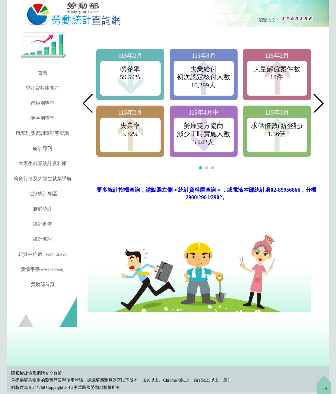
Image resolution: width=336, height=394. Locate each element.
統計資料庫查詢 (42, 87)
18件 (276, 77)
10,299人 (203, 85)
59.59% (130, 77)
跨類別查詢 (42, 103)
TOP (323, 388)
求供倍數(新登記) (276, 125)
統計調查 (42, 223)
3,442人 (203, 142)
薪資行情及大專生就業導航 (43, 178)
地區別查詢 (42, 118)
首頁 (42, 72)
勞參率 (130, 69)
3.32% (130, 134)
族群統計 (42, 208)
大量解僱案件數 (277, 69)
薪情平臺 (42, 269)
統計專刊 (42, 148)
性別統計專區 (42, 193)
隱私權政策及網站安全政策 (36, 373)
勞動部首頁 (42, 284)
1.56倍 (277, 134)
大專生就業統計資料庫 (42, 163)
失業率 (130, 125)
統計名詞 (42, 239)
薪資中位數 (42, 254)
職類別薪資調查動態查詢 (42, 133)
